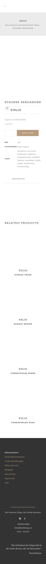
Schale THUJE (23, 240)
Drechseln (31, 116)
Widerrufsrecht (11, 430)
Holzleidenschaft (24, 122)
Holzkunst (32, 119)
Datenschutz (10, 439)
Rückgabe (9, 435)
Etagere (26, 112)
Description (18, 144)
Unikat (20, 128)
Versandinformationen (15, 422)
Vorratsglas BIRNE (23, 338)
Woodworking (23, 132)
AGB (7, 448)
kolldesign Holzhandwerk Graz (22, 25)
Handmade (22, 119)
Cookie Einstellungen (14, 426)
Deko (19, 112)
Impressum (10, 443)
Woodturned (29, 128)
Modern (20, 125)
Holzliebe (36, 122)
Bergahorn (21, 116)
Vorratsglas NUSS (23, 388)
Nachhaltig (29, 125)
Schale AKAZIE (23, 289)
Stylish (37, 125)
